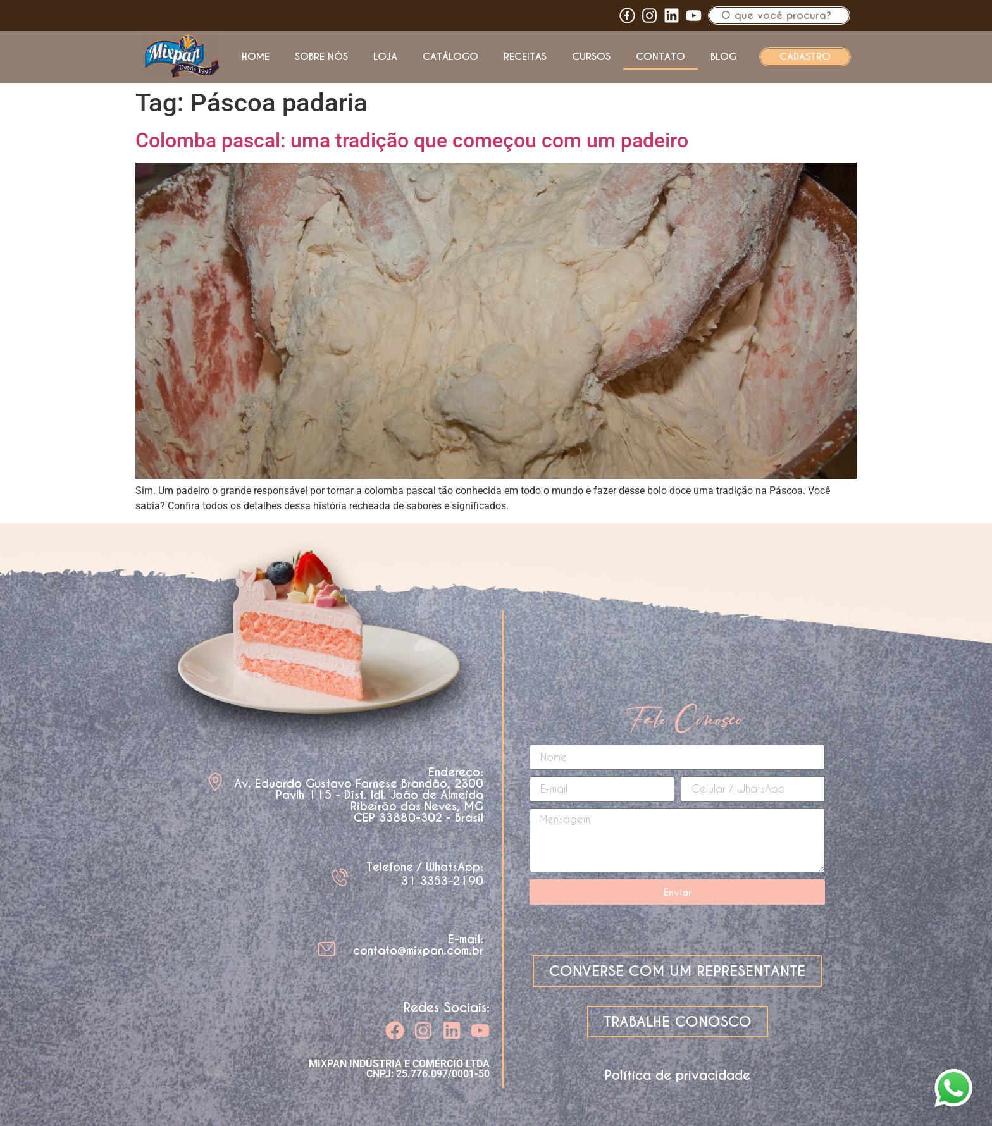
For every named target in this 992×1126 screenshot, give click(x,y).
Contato (660, 57)
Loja (385, 57)
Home (256, 57)
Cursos (591, 57)
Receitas (525, 57)
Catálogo (450, 57)
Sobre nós (321, 57)
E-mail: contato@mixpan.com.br (418, 945)
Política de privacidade (677, 1075)
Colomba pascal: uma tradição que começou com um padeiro (411, 140)
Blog (723, 57)
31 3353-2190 (442, 881)
